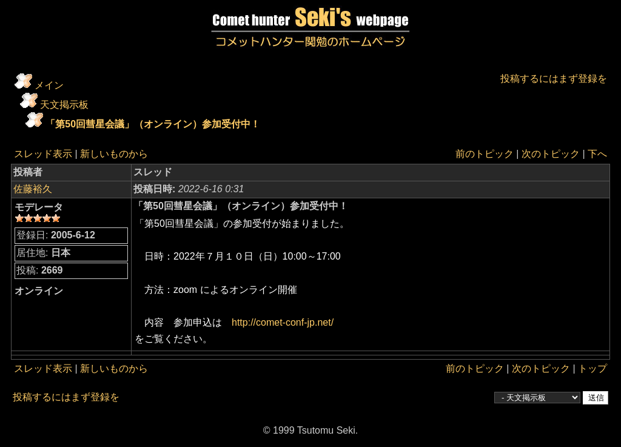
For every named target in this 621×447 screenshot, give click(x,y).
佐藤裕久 (32, 189)
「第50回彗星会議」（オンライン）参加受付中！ (152, 124)
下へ (597, 154)
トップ (592, 368)
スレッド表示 (43, 154)
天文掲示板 (64, 104)
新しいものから (114, 154)
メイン (49, 85)
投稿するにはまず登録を (553, 78)
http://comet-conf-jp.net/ (283, 322)
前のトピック (484, 154)
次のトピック (551, 154)
